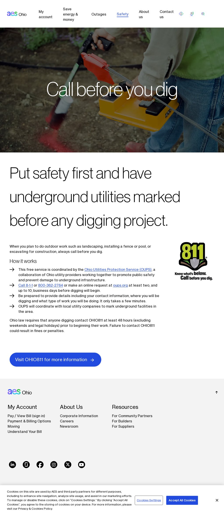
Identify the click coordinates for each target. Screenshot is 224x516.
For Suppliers (123, 426)
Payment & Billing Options (29, 421)
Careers (67, 421)
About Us (71, 407)
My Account (22, 407)
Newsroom (69, 426)
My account (45, 14)
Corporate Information (79, 416)
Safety (122, 14)
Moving (14, 426)
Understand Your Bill (25, 431)
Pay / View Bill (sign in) (26, 416)
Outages (98, 14)
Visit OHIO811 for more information (55, 359)
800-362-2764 (50, 285)
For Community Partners (132, 416)
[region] (112, 500)
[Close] (217, 500)
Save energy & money (70, 14)
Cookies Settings (149, 500)
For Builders (122, 421)
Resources (125, 407)
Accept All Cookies (182, 500)
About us (144, 14)
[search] (203, 14)
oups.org (120, 285)
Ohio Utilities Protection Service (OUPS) (118, 269)
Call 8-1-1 (25, 285)
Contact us (167, 14)
